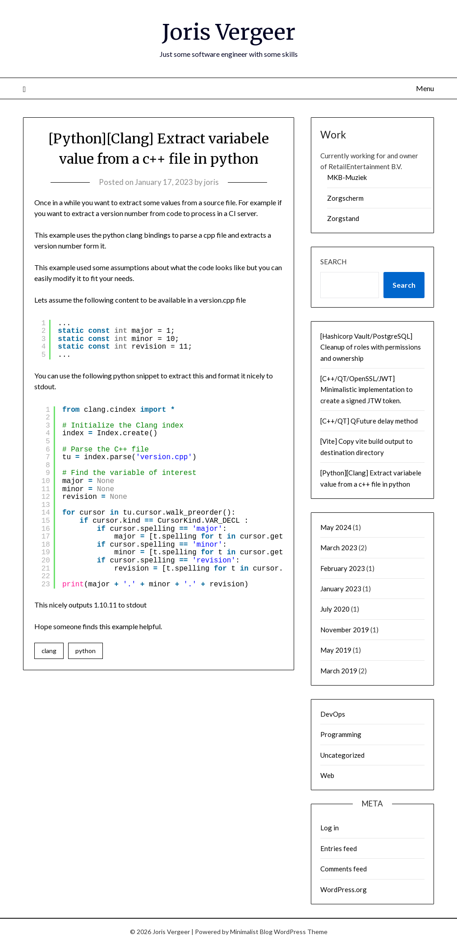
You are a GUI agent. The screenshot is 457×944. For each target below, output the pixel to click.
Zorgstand (343, 218)
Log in (329, 827)
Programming (340, 734)
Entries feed (338, 848)
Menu (425, 87)
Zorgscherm (345, 197)
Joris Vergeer (228, 32)
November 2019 (344, 629)
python (85, 650)
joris (211, 181)
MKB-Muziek (347, 177)
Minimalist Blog (251, 931)
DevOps (332, 713)
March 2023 (338, 547)
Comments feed (343, 868)
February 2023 (342, 568)
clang (49, 650)
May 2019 (335, 649)
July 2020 (335, 608)
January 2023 (340, 588)
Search (333, 261)
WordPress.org (343, 889)
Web (327, 775)
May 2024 (335, 527)
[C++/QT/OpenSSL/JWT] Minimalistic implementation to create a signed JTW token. (366, 389)
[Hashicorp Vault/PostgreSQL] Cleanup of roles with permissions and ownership (370, 347)
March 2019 (338, 670)
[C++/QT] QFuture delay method (369, 420)
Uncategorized (342, 755)
